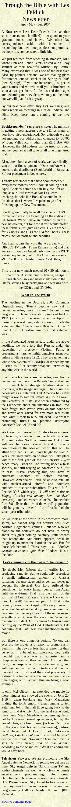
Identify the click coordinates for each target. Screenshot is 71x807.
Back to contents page (16, 801)
